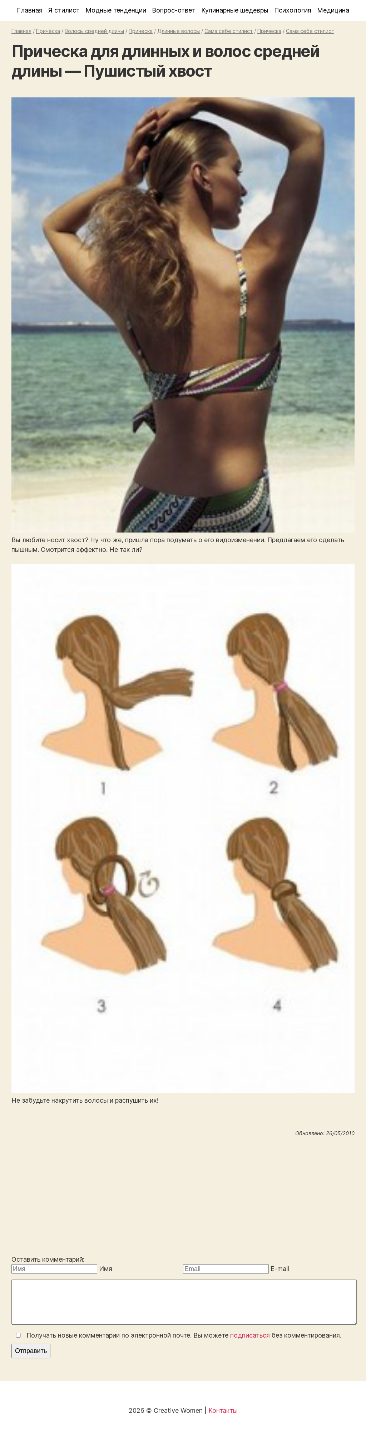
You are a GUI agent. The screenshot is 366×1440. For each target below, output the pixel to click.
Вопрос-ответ (174, 10)
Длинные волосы (178, 31)
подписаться (250, 1335)
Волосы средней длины (94, 31)
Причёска (48, 31)
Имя (105, 1268)
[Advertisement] (183, 1197)
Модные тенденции (115, 10)
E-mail (280, 1268)
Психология (292, 10)
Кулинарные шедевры (234, 10)
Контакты (223, 1410)
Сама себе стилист (228, 31)
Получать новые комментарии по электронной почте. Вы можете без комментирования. (177, 1335)
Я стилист (64, 10)
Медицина (333, 10)
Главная (30, 10)
